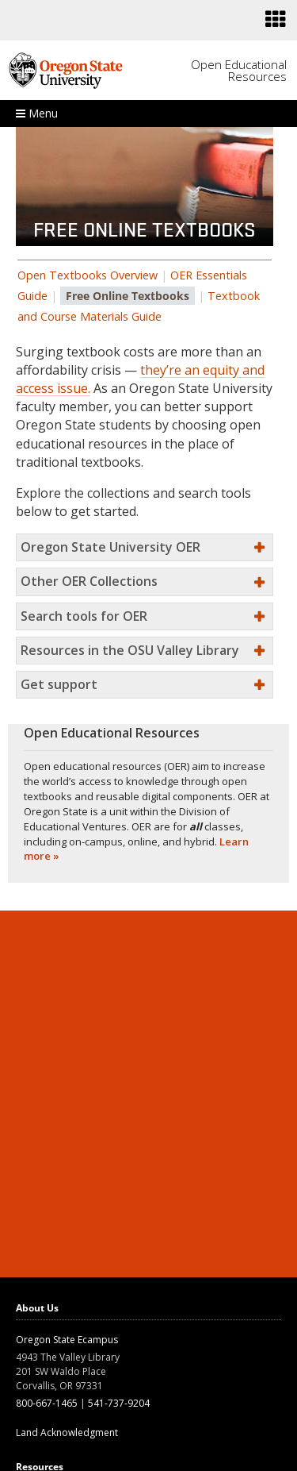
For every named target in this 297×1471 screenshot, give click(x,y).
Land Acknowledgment (67, 1432)
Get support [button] (59, 684)
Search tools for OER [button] (84, 616)
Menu (37, 113)
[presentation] (274, 20)
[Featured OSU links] (275, 20)
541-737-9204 (119, 1403)
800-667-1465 (47, 1403)
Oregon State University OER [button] (110, 547)
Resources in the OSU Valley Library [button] (130, 650)
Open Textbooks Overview (87, 275)
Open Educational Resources (239, 70)
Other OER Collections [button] (89, 581)
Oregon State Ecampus (67, 1339)
